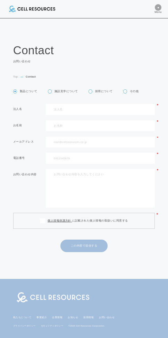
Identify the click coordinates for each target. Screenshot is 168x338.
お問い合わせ (107, 317)
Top (15, 76)
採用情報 (88, 317)
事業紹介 (41, 317)
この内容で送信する (84, 245)
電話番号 (19, 158)
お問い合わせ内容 (25, 174)
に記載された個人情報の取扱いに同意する (88, 220)
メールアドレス (23, 141)
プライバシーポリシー (24, 326)
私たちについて (22, 317)
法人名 (17, 109)
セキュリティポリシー (52, 326)
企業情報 (57, 317)
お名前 (17, 125)
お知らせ (73, 317)
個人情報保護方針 (60, 220)
